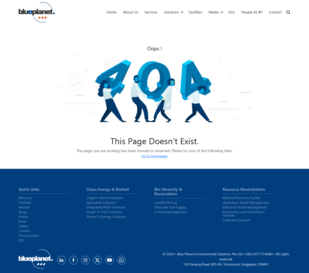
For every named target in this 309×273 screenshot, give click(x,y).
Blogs (23, 213)
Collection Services (236, 221)
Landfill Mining (165, 204)
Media (214, 12)
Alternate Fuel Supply (170, 209)
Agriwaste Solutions (101, 204)
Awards (24, 209)
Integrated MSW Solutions (106, 209)
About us (130, 12)
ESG (231, 12)
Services (151, 12)
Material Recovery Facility (241, 199)
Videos (24, 227)
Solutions (171, 12)
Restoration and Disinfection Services (243, 215)
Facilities (195, 12)
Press (23, 223)
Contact (275, 12)
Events (23, 218)
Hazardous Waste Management (245, 204)
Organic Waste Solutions (105, 199)
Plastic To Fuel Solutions (104, 213)
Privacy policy (29, 237)
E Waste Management (170, 213)
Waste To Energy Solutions (106, 218)
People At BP (252, 12)
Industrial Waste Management (244, 209)
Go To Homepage (154, 156)
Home (111, 12)
